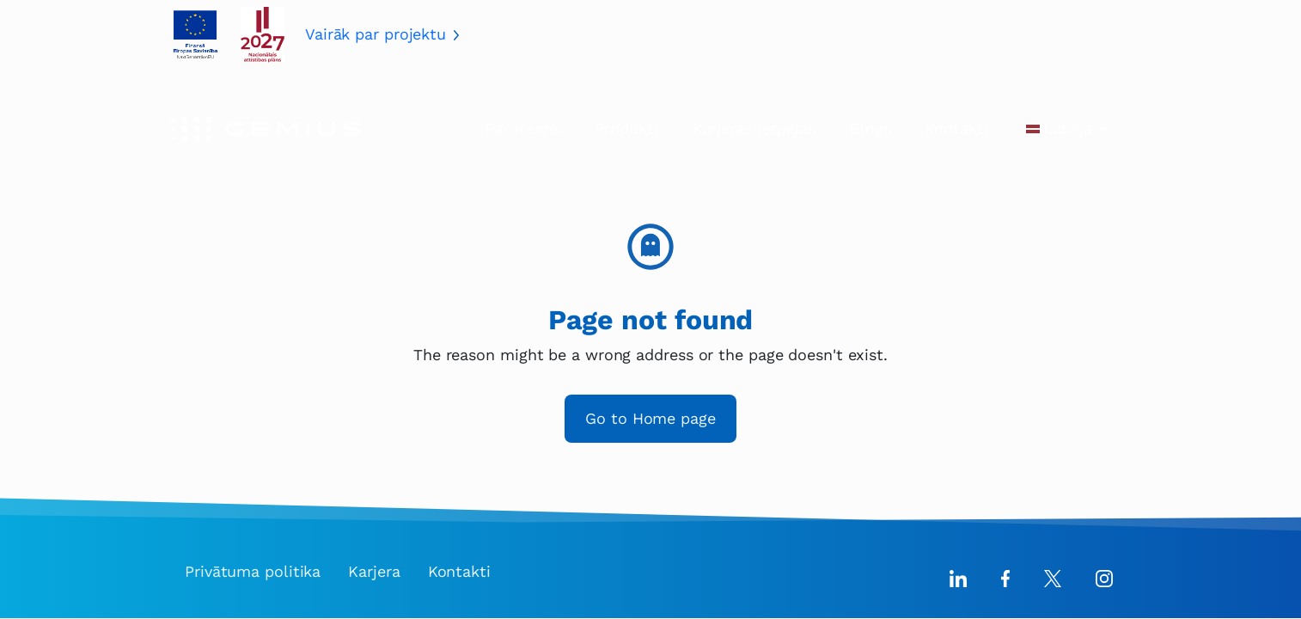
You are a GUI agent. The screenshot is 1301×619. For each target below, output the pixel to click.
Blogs (870, 129)
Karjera (374, 571)
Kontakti (956, 129)
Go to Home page (650, 418)
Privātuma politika (253, 571)
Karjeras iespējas (754, 129)
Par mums (523, 129)
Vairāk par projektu (375, 34)
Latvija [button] (1068, 129)
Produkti (626, 129)
